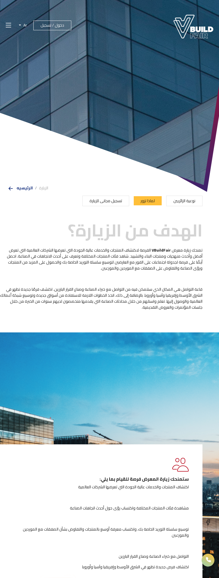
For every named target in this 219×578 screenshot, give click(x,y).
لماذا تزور (148, 200)
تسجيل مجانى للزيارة (106, 200)
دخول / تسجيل (52, 25)
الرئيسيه (25, 188)
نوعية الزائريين (184, 200)
